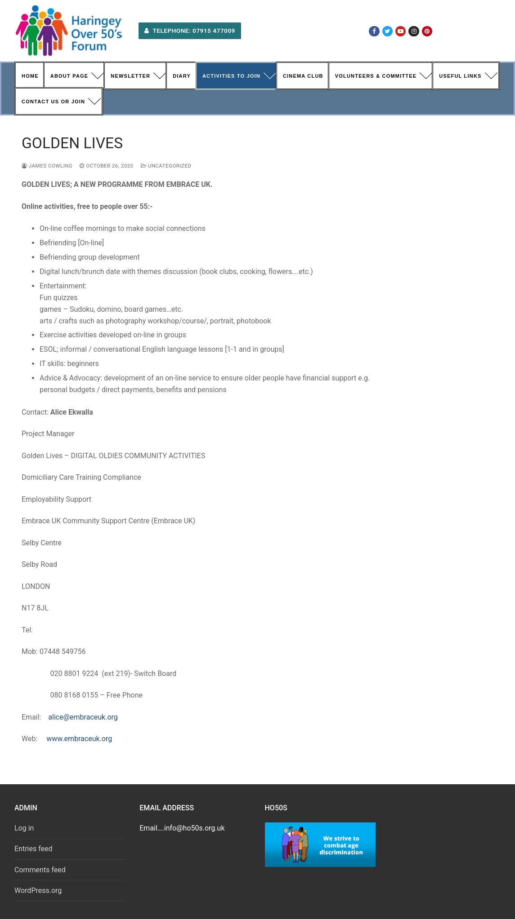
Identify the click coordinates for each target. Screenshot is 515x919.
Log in (24, 828)
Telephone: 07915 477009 (189, 30)
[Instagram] (413, 31)
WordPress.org (38, 890)
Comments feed (40, 870)
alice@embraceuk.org (82, 717)
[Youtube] (400, 31)
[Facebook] (374, 31)
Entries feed (33, 848)
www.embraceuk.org (79, 738)
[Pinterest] (427, 31)
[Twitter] (387, 31)
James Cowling (47, 166)
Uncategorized (166, 166)
